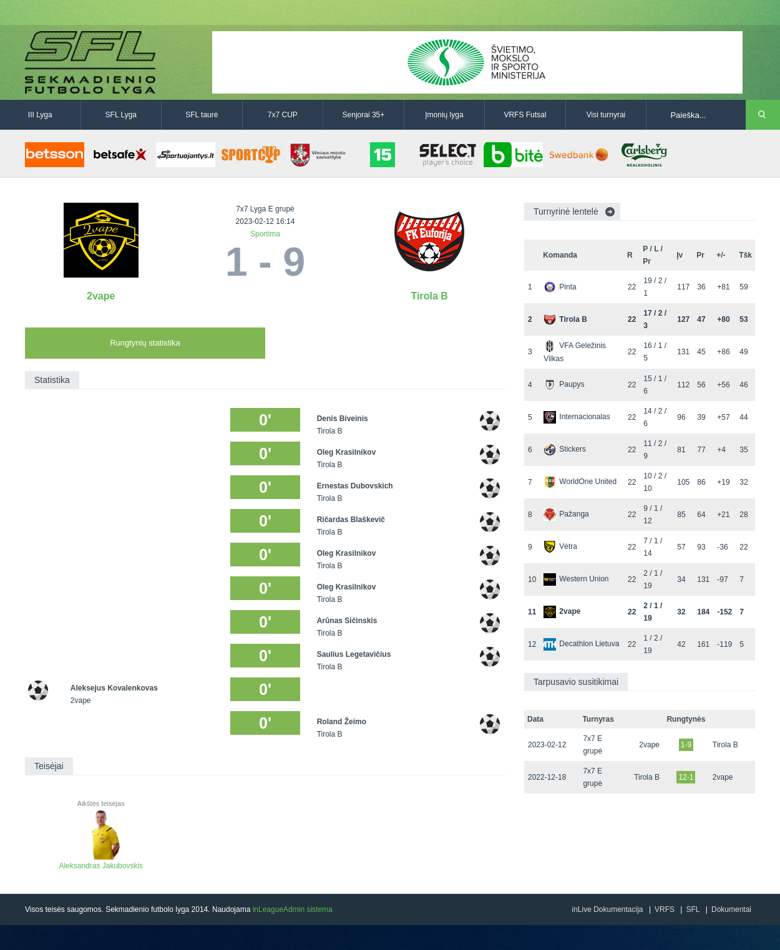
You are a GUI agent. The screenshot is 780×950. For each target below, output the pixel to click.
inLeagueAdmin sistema (293, 909)
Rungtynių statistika (145, 342)
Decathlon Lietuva (581, 643)
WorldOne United (580, 481)
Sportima (265, 234)
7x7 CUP (283, 114)
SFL (693, 909)
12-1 (685, 777)
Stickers (565, 449)
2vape (101, 296)
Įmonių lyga (444, 114)
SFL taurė (201, 114)
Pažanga (566, 514)
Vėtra (560, 546)
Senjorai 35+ (364, 114)
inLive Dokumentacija (607, 909)
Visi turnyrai (606, 114)
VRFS (665, 909)
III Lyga (40, 114)
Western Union (576, 578)
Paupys (564, 384)
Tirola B (429, 296)
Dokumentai (731, 909)
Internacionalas (577, 416)
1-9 (686, 744)
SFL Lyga (121, 114)
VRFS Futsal (525, 114)
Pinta (560, 287)
